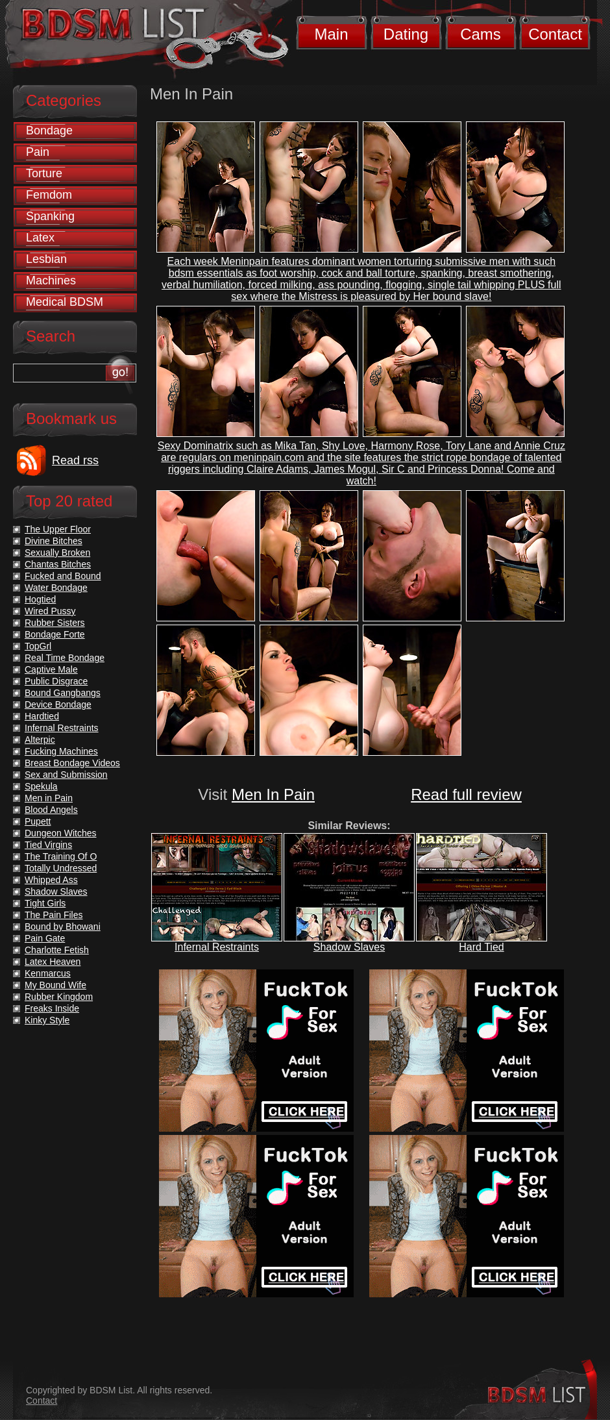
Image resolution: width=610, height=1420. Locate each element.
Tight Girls (45, 903)
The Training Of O (61, 856)
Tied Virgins (48, 845)
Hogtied (40, 599)
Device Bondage (58, 704)
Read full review (466, 794)
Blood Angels (51, 809)
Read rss (75, 460)
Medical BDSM (64, 301)
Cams (480, 34)
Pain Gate (45, 938)
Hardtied (42, 716)
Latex (40, 237)
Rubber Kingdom (59, 996)
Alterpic (40, 739)
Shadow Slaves (349, 947)
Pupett (38, 821)
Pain (37, 151)
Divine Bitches (53, 541)
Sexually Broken (57, 552)
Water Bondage (56, 587)
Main (331, 34)
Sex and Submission (66, 774)
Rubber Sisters (55, 622)
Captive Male (51, 669)
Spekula (41, 786)
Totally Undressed (61, 868)
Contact (555, 34)
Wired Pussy (50, 611)
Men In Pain (273, 794)
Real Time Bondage (64, 658)
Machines (51, 280)
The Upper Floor (58, 529)
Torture (44, 173)
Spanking (50, 216)
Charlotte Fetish (57, 950)
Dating (406, 34)
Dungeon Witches (61, 833)
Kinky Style (47, 1020)
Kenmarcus (48, 973)
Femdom (49, 194)
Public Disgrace (56, 681)
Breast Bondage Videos (72, 763)
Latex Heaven (52, 961)
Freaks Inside (52, 1008)
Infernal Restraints (217, 947)
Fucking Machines (61, 751)
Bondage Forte (55, 634)
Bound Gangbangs (63, 693)
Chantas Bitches (58, 564)
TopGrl (38, 646)
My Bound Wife (55, 985)
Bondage (49, 130)
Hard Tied (481, 947)
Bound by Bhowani (63, 926)
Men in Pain (49, 798)
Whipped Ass (51, 880)
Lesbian (46, 259)
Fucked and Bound (63, 576)
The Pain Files (53, 915)
